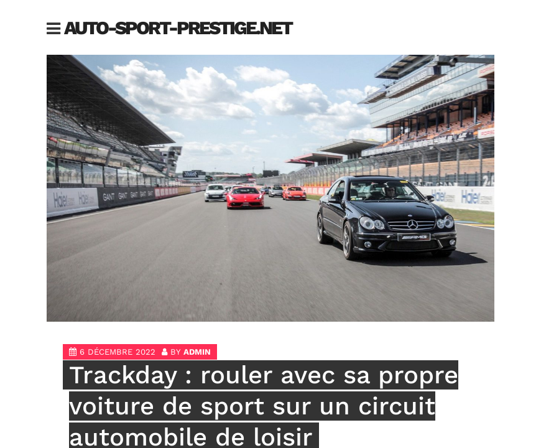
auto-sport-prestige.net (178, 28)
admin (197, 352)
